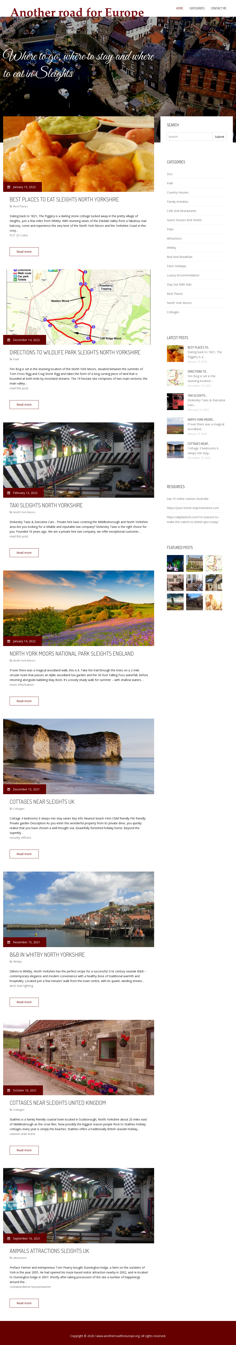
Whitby (17, 958)
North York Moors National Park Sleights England (72, 651)
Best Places (20, 206)
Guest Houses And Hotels (184, 220)
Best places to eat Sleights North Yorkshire (64, 199)
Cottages (19, 806)
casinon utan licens (22, 1129)
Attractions (20, 1253)
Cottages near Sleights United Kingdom (58, 1098)
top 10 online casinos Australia (187, 499)
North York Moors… (201, 420)
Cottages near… (198, 444)
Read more (24, 252)
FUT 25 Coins (19, 235)
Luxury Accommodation (183, 275)
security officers (20, 835)
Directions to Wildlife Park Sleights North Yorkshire (75, 351)
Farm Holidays (176, 266)
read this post (19, 388)
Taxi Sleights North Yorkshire (46, 503)
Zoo (170, 174)
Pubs (170, 229)
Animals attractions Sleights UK (49, 1245)
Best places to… (199, 347)
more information (22, 682)
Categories (197, 8)
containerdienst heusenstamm (30, 1282)
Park (16, 358)
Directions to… (198, 371)
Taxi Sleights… (197, 395)
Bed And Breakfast (179, 257)
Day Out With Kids (179, 284)
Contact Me (219, 8)
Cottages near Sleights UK (42, 798)
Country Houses (178, 192)
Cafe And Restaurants (181, 211)
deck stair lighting (21, 982)
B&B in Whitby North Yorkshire (47, 950)
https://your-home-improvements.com (193, 508)
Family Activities (177, 202)
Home (179, 8)
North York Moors (24, 511)
